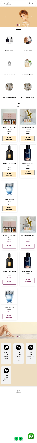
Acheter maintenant (9, 138)
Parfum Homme (9, 51)
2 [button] (19, 25)
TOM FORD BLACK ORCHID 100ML (9, 164)
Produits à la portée (27, 74)
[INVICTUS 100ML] (9, 188)
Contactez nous (18, 403)
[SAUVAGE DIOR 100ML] (28, 153)
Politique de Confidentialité (18, 418)
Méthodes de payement (18, 429)
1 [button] (17, 25)
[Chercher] (29, 3)
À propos (18, 426)
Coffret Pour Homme (9, 74)
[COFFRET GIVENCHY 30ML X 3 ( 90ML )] (28, 117)
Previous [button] (5, 17)
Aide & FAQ (18, 406)
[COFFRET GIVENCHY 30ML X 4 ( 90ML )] (9, 117)
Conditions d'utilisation (18, 413)
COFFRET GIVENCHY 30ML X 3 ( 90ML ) (27, 128)
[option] (18, 17)
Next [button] (32, 17)
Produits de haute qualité (9, 97)
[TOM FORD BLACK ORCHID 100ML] (9, 153)
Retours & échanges (18, 416)
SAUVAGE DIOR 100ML (27, 163)
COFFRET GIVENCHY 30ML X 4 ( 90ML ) (9, 128)
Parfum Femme (28, 51)
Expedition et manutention (19, 431)
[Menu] (4, 3)
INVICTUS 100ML (9, 199)
